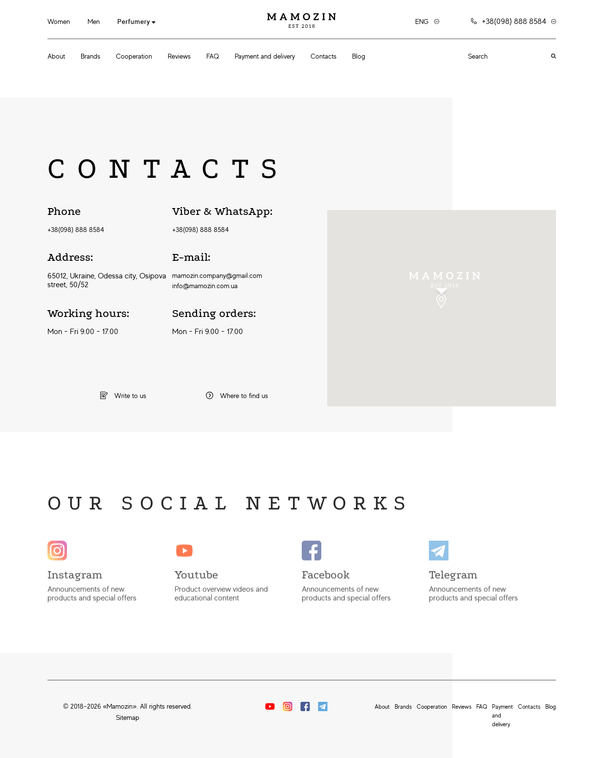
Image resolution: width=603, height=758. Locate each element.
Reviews (179, 56)
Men (94, 21)
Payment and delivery (265, 56)
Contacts (323, 56)
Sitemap (127, 717)
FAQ (212, 56)
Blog (358, 56)
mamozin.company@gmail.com (217, 275)
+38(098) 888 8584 (75, 229)
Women (58, 21)
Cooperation (134, 56)
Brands (90, 56)
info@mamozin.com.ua (205, 286)
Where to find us (237, 396)
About (56, 56)
